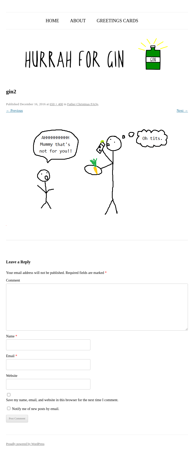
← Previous (14, 111)
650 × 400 (56, 104)
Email (11, 356)
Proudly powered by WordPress (25, 444)
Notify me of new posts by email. (35, 409)
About (78, 20)
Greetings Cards (117, 20)
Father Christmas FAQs (82, 104)
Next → (182, 111)
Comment (13, 280)
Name (11, 336)
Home (52, 20)
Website (11, 376)
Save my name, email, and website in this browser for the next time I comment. (62, 400)
